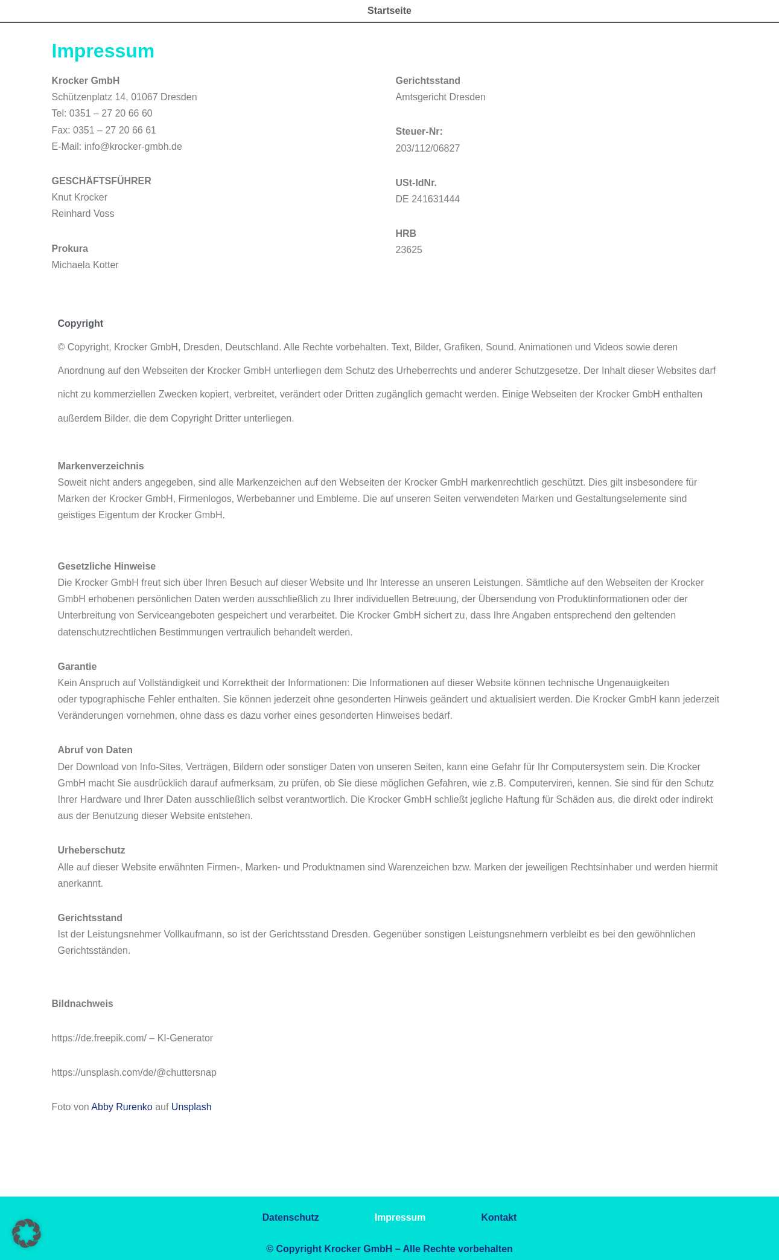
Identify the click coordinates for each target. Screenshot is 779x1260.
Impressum (400, 1217)
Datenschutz (287, 1217)
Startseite (389, 10)
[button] (26, 1233)
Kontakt (502, 1217)
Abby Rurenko (121, 1107)
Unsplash (191, 1107)
